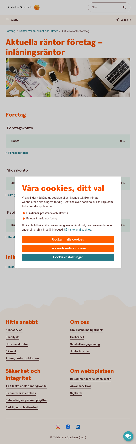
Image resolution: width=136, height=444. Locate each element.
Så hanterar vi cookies (77, 229)
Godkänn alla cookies (68, 239)
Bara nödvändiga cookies (68, 248)
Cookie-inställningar (68, 257)
